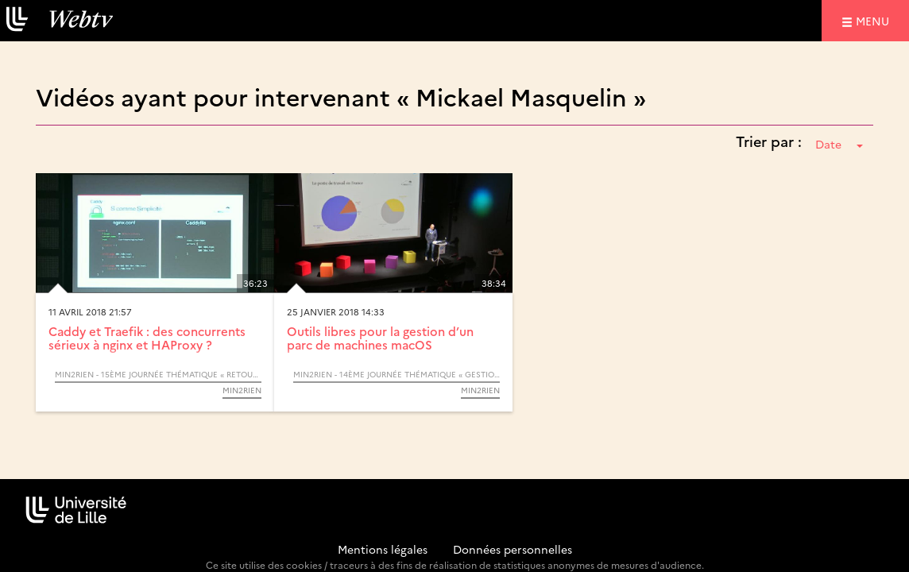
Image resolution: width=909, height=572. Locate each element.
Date (839, 144)
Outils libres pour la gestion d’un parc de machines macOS (380, 338)
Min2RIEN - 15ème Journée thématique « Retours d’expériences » (158, 374)
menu (875, 20)
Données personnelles (512, 549)
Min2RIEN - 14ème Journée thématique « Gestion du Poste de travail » (396, 374)
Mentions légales (382, 549)
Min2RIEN (241, 390)
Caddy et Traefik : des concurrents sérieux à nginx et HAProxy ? (147, 338)
